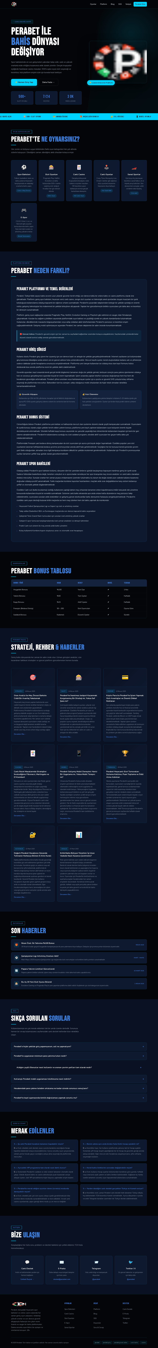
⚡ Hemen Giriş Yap (24, 82)
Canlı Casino (69, 1314)
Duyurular (97, 1323)
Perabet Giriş (140, 4)
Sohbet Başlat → (27, 1279)
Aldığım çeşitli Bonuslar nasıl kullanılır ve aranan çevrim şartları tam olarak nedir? (79, 1067)
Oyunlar (93, 4)
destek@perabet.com (61, 1279)
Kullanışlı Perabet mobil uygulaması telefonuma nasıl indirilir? (79, 1079)
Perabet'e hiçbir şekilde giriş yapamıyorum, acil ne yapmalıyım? (79, 1046)
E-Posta (126, 1314)
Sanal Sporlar (69, 1327)
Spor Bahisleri (69, 1309)
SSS (120, 4)
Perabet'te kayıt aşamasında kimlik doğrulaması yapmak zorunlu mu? (79, 1098)
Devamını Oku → (20, 734)
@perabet (96, 1279)
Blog (112, 4)
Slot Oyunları (69, 1318)
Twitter (125, 1323)
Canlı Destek (127, 1309)
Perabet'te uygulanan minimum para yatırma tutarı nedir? (79, 1056)
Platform (103, 4)
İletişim (128, 4)
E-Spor (67, 1323)
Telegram (126, 1318)
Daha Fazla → (48, 82)
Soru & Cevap (99, 1327)
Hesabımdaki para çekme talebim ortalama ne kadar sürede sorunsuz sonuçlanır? (79, 1088)
